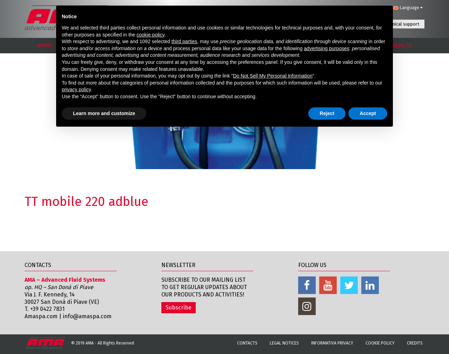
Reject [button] (327, 113)
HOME (45, 45)
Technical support (401, 24)
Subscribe (179, 307)
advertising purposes (326, 48)
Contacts (247, 343)
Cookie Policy (380, 343)
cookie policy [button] (150, 35)
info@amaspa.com (87, 316)
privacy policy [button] (76, 89)
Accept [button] (368, 113)
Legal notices (284, 343)
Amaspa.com (41, 316)
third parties (184, 41)
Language (408, 7)
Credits (415, 343)
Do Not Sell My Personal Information (272, 76)
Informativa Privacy (332, 343)
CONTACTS (399, 45)
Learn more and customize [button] (104, 113)
